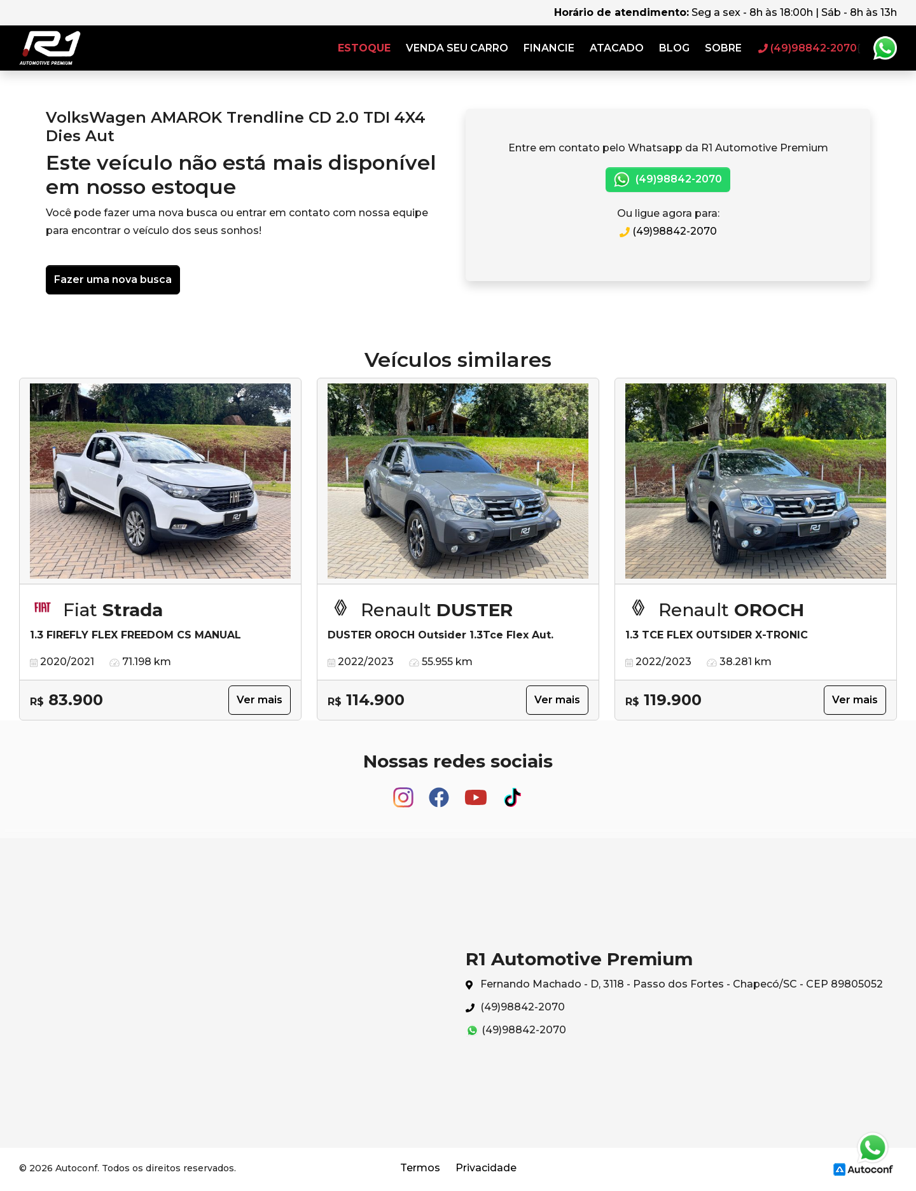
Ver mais (259, 700)
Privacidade (486, 1168)
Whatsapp (885, 48)
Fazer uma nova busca (113, 279)
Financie (549, 48)
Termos (420, 1168)
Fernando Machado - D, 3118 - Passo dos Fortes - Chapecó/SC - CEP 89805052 (674, 984)
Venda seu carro (457, 48)
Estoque (364, 48)
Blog (674, 48)
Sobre (723, 48)
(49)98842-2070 (668, 180)
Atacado (617, 48)
